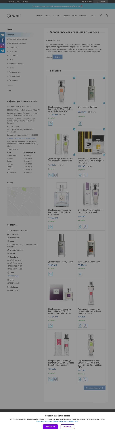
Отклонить (68, 426)
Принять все (50, 426)
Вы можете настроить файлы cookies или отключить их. (56, 421)
